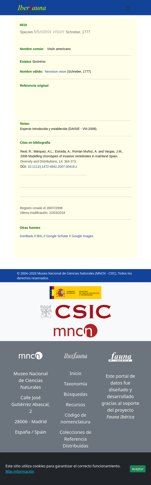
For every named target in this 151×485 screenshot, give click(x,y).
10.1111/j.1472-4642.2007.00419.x (52, 166)
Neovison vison (55, 71)
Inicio (75, 373)
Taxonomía (75, 384)
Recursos (75, 404)
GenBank (26, 236)
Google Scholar (57, 236)
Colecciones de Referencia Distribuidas (76, 439)
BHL (40, 236)
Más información (19, 471)
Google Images (82, 236)
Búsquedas (75, 394)
